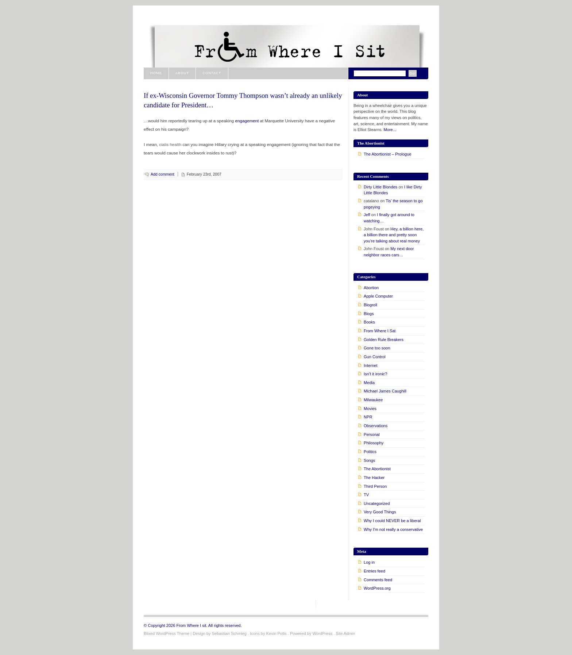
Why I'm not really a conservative (393, 529)
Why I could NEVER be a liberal (392, 520)
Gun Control (375, 357)
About (182, 73)
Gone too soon (377, 348)
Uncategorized (377, 503)
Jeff (367, 214)
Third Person (375, 486)
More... (390, 129)
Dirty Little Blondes (380, 187)
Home (156, 73)
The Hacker (374, 477)
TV (366, 495)
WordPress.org (377, 588)
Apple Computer (378, 296)
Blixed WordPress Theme (166, 633)
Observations (375, 426)
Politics (370, 451)
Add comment (162, 174)
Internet (371, 365)
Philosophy (373, 443)
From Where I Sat (379, 331)
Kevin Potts (276, 633)
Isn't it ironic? (375, 374)
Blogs (369, 313)
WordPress (322, 633)
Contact (211, 73)
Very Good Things (380, 512)
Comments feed (378, 580)
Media (369, 382)
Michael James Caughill (385, 391)
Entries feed (374, 571)
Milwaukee (373, 400)
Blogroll (370, 305)
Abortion (371, 288)
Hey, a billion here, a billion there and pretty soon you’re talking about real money (394, 235)
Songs (369, 460)
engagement (247, 120)
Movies (370, 408)
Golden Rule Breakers (383, 339)
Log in (369, 562)
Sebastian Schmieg (229, 633)
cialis (164, 144)
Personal (372, 434)
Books (369, 322)
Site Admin (345, 633)
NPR (368, 417)
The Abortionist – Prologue (387, 154)
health (175, 144)
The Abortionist (377, 469)
